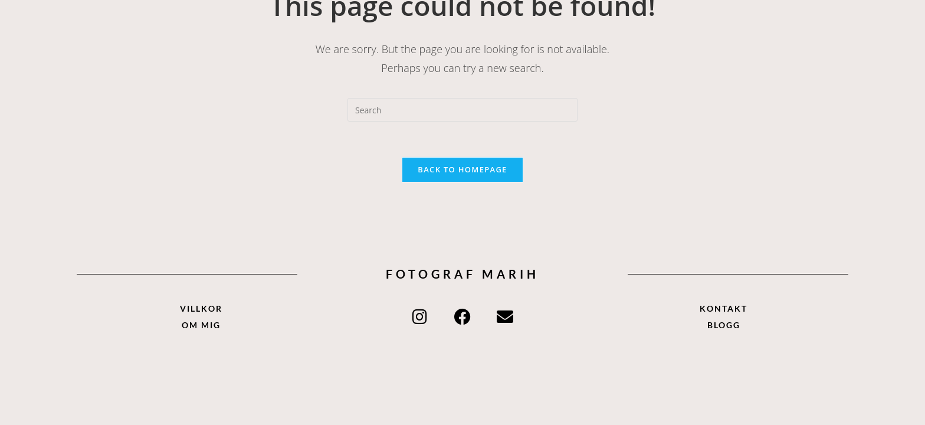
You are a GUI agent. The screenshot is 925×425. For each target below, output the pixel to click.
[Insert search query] (462, 110)
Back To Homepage (462, 169)
